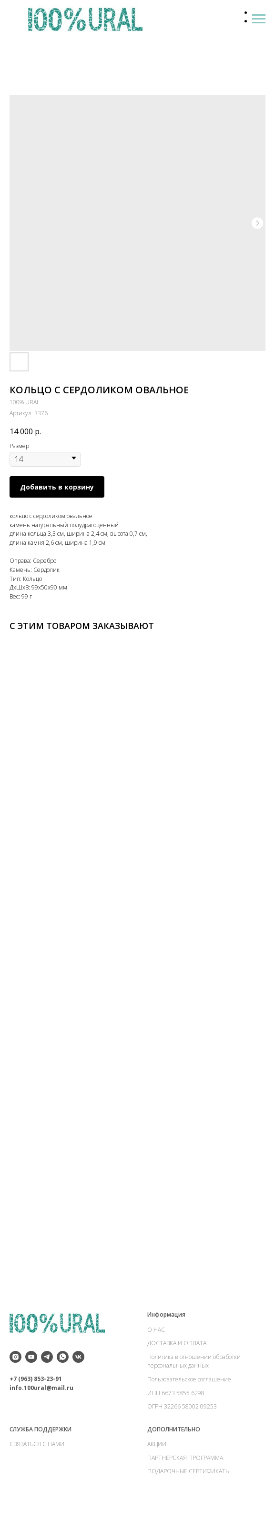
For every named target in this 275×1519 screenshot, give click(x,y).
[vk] (78, 1357)
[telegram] (47, 1357)
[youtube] (31, 1357)
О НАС (156, 1330)
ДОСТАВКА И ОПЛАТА (176, 1343)
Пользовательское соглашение (189, 1379)
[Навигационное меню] (258, 19)
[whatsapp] (63, 1357)
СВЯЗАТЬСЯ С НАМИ (37, 1444)
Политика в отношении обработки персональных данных (194, 1361)
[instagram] (15, 1357)
